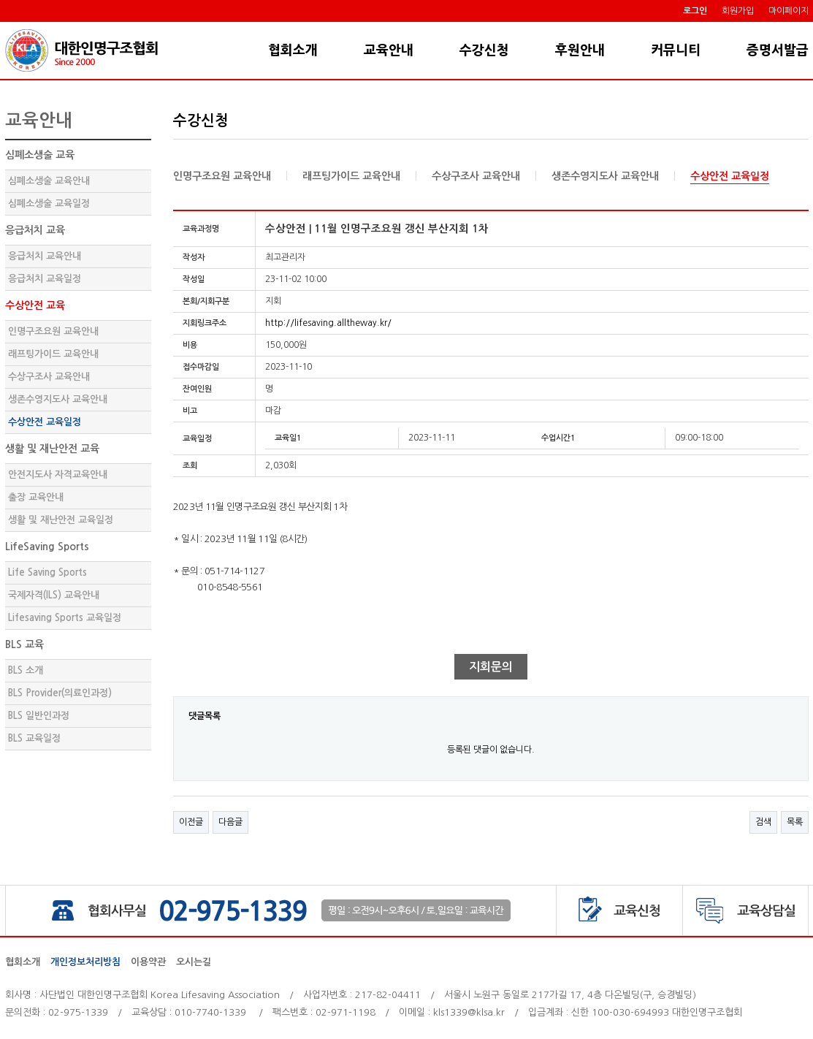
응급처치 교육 (35, 230)
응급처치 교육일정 (44, 278)
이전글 (191, 822)
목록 (795, 822)
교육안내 (388, 50)
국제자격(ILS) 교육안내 (53, 595)
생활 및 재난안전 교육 (52, 449)
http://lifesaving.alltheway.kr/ (328, 323)
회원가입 (738, 11)
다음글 (230, 822)
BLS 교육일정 (34, 738)
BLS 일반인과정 (38, 715)
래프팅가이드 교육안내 (53, 354)
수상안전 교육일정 (44, 422)
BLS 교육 (24, 644)
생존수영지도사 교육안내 (57, 399)
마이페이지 (788, 11)
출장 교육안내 (36, 497)
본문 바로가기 (0, 22)
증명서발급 (778, 50)
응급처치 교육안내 (44, 256)
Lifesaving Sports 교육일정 (64, 618)
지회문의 (491, 666)
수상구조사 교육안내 (49, 376)
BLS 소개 (25, 670)
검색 (763, 822)
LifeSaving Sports (47, 546)
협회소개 (293, 50)
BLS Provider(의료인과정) (60, 693)
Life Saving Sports (47, 572)
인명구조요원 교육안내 (53, 331)
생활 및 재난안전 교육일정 (60, 520)
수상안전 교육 (35, 305)
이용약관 (148, 962)
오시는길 (193, 962)
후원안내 (580, 50)
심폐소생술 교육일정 (49, 203)
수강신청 (484, 50)
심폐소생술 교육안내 (49, 181)
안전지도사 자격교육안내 (57, 474)
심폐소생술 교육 (40, 155)
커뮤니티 (676, 50)
